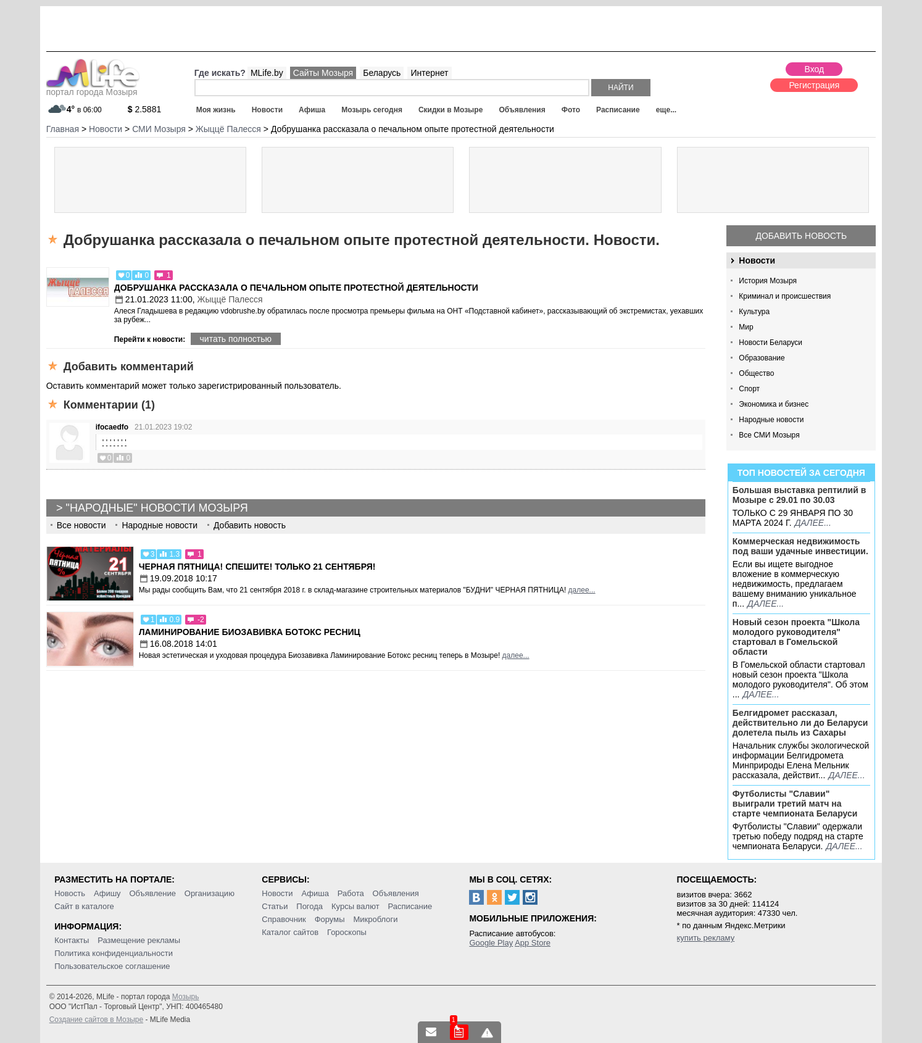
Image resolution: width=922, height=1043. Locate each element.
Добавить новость (801, 236)
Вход (814, 69)
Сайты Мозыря (323, 73)
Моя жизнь (216, 110)
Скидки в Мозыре (450, 110)
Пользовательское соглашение (112, 966)
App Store (532, 942)
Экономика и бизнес (773, 404)
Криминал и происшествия (785, 296)
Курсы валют (355, 906)
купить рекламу (706, 937)
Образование (761, 358)
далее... (813, 523)
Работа (351, 893)
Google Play (491, 942)
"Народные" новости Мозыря (157, 508)
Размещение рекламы (139, 940)
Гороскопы (347, 932)
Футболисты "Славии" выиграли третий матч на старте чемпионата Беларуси (795, 803)
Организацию (210, 893)
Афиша (312, 110)
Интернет (429, 73)
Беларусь (382, 73)
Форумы (330, 919)
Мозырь (185, 996)
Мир (746, 327)
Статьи (275, 906)
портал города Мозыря (92, 88)
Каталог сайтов (290, 932)
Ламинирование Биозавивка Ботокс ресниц (249, 632)
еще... (666, 110)
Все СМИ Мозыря (769, 435)
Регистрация (814, 85)
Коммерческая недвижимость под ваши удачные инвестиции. (800, 546)
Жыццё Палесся (229, 299)
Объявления (522, 110)
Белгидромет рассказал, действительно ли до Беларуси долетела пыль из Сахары (800, 723)
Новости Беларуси (770, 342)
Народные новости (771, 419)
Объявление (152, 893)
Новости (267, 110)
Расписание (618, 110)
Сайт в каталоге (84, 906)
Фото (571, 110)
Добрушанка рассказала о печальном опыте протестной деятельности (296, 288)
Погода (309, 906)
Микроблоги (375, 919)
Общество (756, 373)
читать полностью (236, 339)
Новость (69, 893)
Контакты (71, 940)
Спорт (749, 388)
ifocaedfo (112, 427)
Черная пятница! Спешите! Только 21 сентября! (257, 566)
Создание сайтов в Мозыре (96, 1019)
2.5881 (145, 109)
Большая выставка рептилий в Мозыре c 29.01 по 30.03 (799, 495)
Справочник (284, 919)
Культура (754, 311)
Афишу (107, 893)
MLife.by (267, 73)
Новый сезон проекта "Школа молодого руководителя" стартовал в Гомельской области (796, 637)
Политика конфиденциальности (113, 953)
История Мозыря (768, 280)
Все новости (81, 525)
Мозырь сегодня (371, 110)
